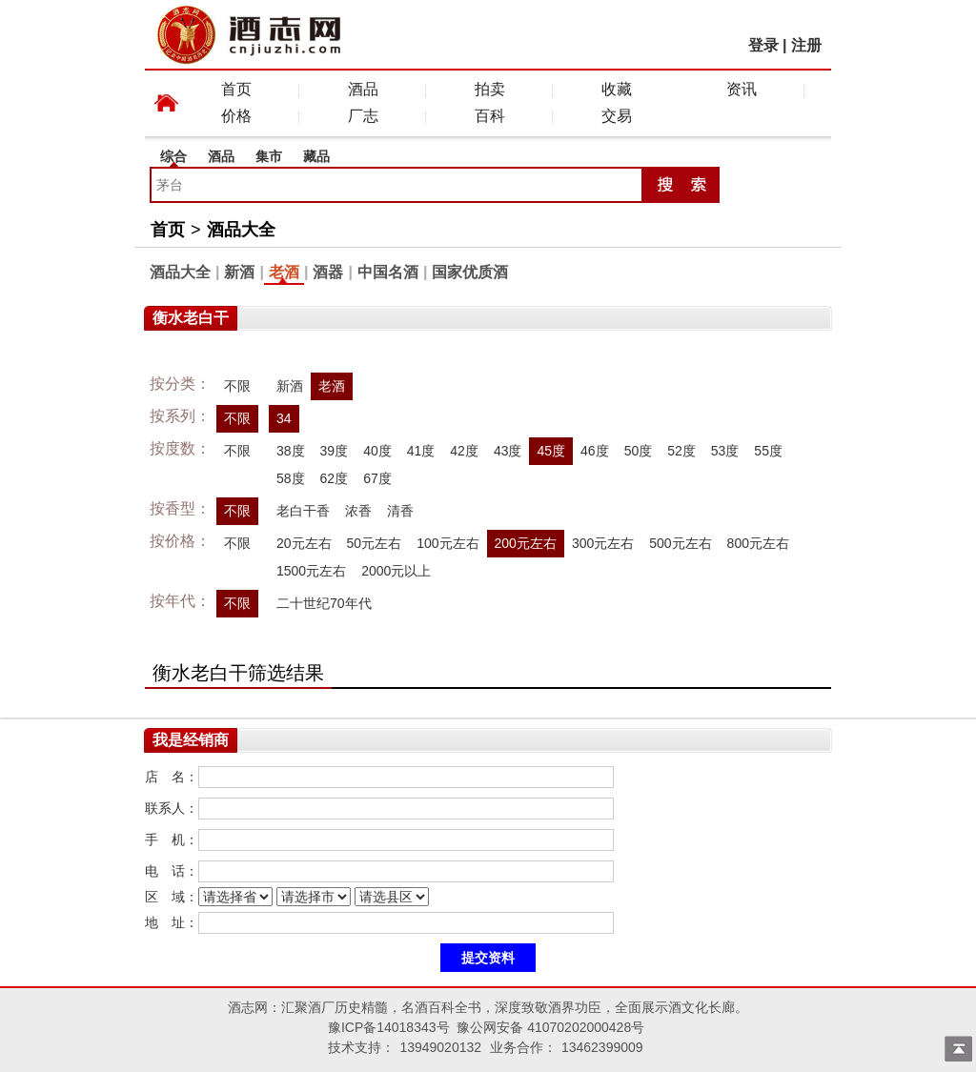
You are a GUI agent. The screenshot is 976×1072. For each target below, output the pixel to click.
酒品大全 (241, 229)
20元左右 (304, 543)
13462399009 (602, 1047)
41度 (421, 450)
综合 (173, 156)
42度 (464, 450)
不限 (237, 386)
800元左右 (758, 543)
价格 (236, 116)
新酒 (239, 272)
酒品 (363, 89)
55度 (768, 450)
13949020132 (440, 1047)
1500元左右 (311, 570)
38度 (290, 450)
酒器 (328, 272)
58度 (290, 478)
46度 (594, 450)
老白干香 (303, 510)
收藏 (616, 89)
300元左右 (603, 543)
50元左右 (374, 543)
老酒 (284, 272)
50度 (638, 450)
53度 (725, 450)
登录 (763, 45)
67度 (377, 478)
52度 (681, 450)
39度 (334, 450)
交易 (616, 116)
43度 (508, 450)
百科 (490, 116)
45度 (551, 450)
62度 (334, 478)
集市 (268, 156)
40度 (377, 450)
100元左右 (447, 543)
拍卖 (490, 89)
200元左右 (526, 543)
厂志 (363, 116)
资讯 (741, 89)
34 (284, 418)
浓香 (358, 510)
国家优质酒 (470, 272)
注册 (806, 45)
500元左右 (680, 543)
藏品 (316, 156)
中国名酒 (387, 272)
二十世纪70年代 (324, 603)
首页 (236, 89)
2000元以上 (396, 570)
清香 (400, 510)
